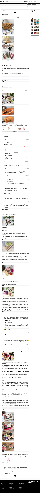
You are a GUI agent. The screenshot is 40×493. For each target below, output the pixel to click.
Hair (12, 3)
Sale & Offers (38, 3)
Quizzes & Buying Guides (12, 488)
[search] (14, 1)
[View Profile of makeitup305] (7, 329)
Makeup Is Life (4, 10)
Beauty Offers (11, 487)
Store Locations (20, 488)
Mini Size (27, 3)
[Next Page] (21, 12)
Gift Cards (1, 487)
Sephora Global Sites (2, 488)
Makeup (6, 3)
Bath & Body (23, 3)
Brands (3, 3)
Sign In (35, 1)
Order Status (11, 484)
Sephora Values (2, 484)
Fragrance (15, 3)
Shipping (20, 484)
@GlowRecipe (9, 454)
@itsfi (7, 136)
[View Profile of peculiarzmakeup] (7, 144)
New (0, 3)
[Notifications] (37, 4)
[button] (8, 27)
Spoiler (3, 76)
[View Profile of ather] (6, 161)
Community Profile (11, 483)
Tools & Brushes (19, 3)
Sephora (2, 1)
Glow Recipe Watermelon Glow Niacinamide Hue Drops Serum (12, 382)
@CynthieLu (6, 198)
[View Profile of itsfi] (4, 14)
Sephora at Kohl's (20, 487)
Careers (1, 483)
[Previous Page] (9, 12)
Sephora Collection (34, 3)
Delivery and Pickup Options (21, 483)
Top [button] (1, 478)
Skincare (9, 3)
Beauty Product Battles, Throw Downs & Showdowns (8, 238)
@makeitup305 (4, 234)
